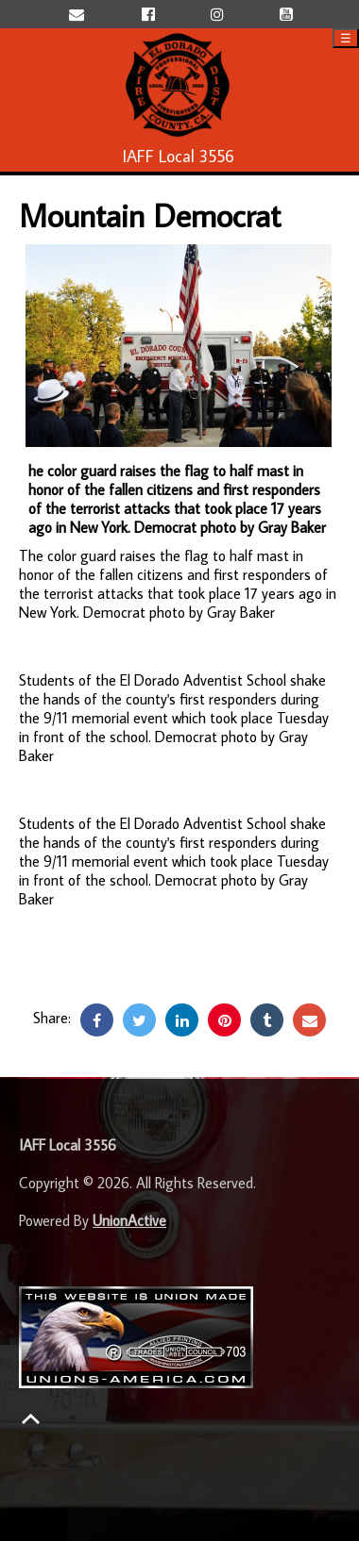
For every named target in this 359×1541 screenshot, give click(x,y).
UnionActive (129, 1220)
